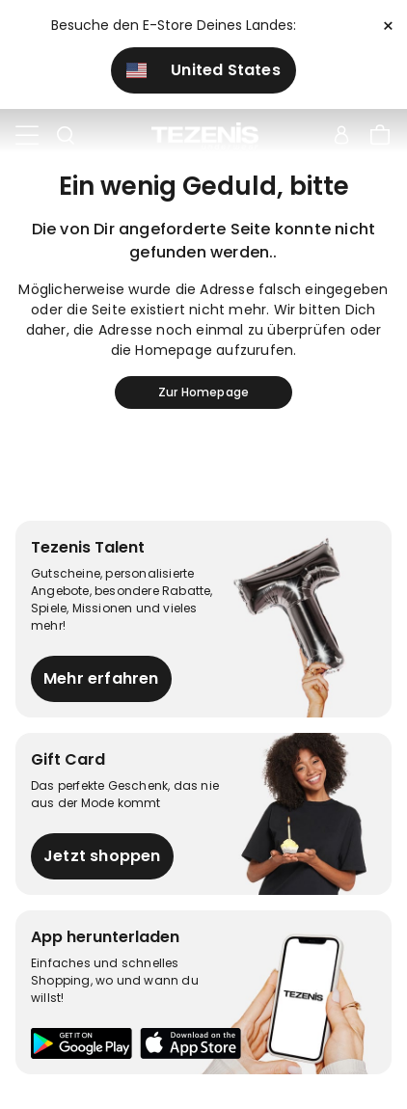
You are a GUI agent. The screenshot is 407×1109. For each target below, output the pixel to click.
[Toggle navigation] (27, 136)
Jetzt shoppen (102, 856)
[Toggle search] (65, 136)
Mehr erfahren (101, 678)
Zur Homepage (203, 392)
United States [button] (203, 70)
